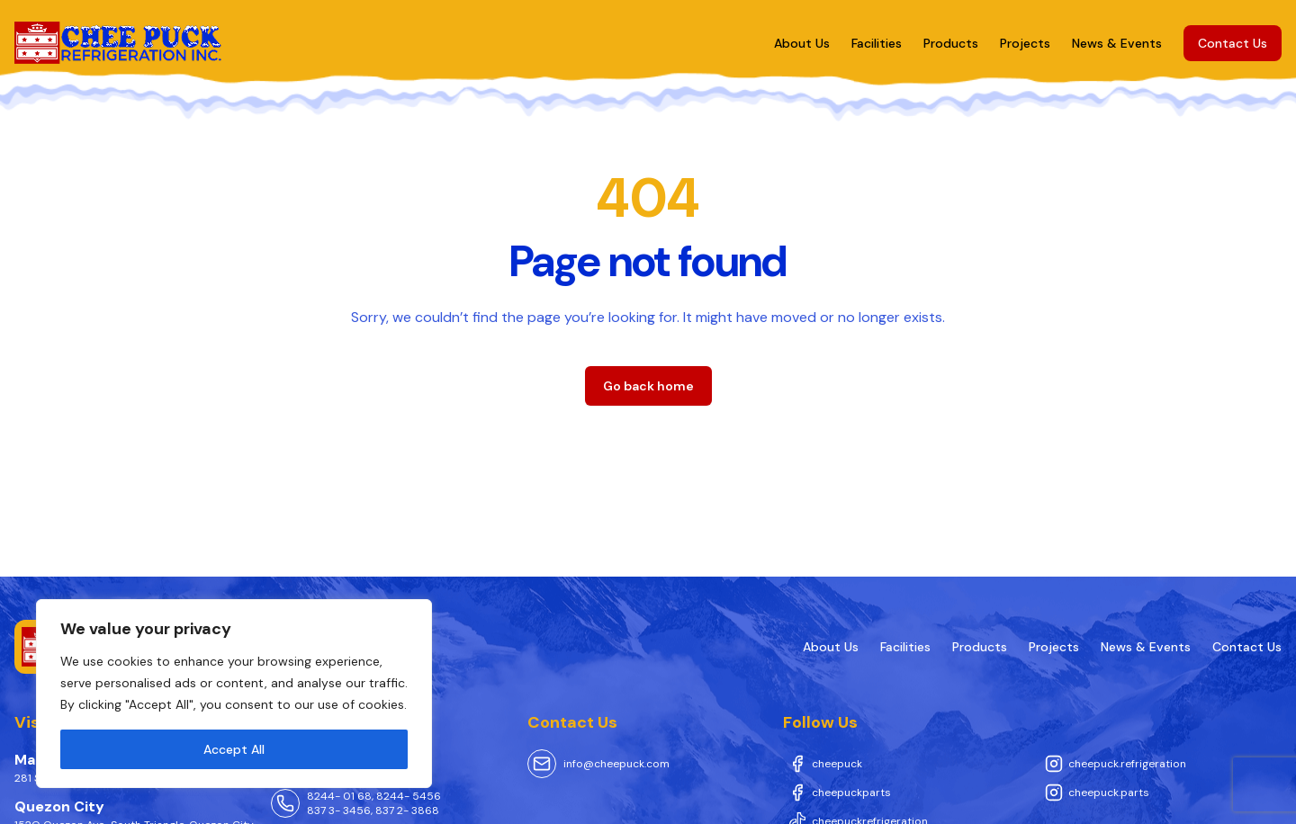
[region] (234, 693)
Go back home (648, 386)
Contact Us (1232, 43)
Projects (1025, 43)
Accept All (234, 749)
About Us (802, 43)
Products (950, 43)
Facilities (876, 43)
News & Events (1117, 43)
